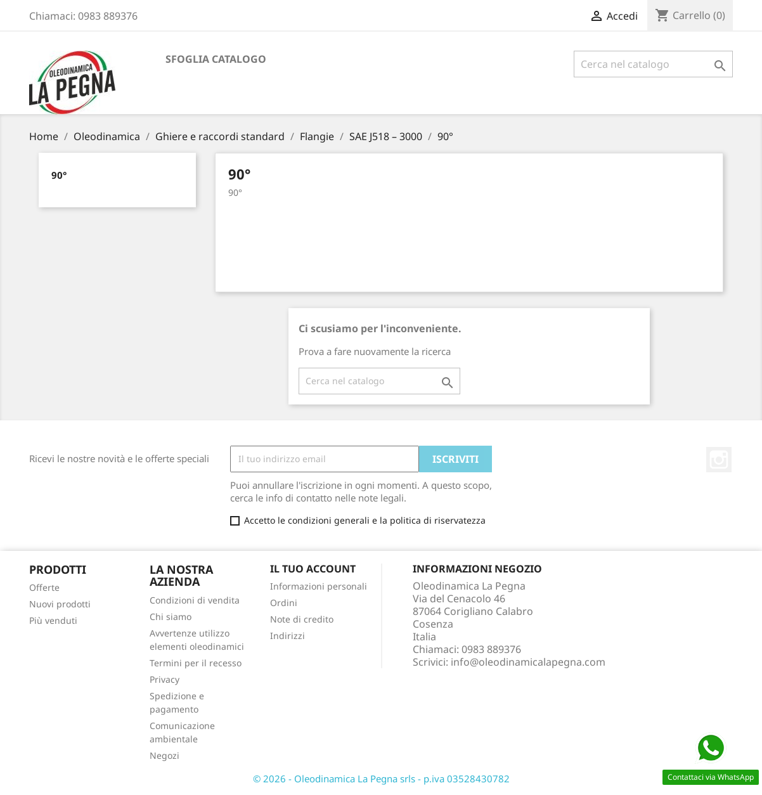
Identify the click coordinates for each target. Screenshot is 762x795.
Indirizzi (287, 636)
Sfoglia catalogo (215, 59)
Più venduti (53, 620)
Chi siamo (170, 617)
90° (59, 175)
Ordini (283, 603)
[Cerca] (653, 64)
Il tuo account (313, 569)
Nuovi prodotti (60, 604)
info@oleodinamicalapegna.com (528, 662)
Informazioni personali (318, 586)
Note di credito (301, 619)
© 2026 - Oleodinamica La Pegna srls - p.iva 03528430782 (381, 778)
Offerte (44, 587)
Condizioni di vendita (195, 600)
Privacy (164, 679)
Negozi (164, 755)
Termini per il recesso (196, 663)
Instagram (719, 459)
